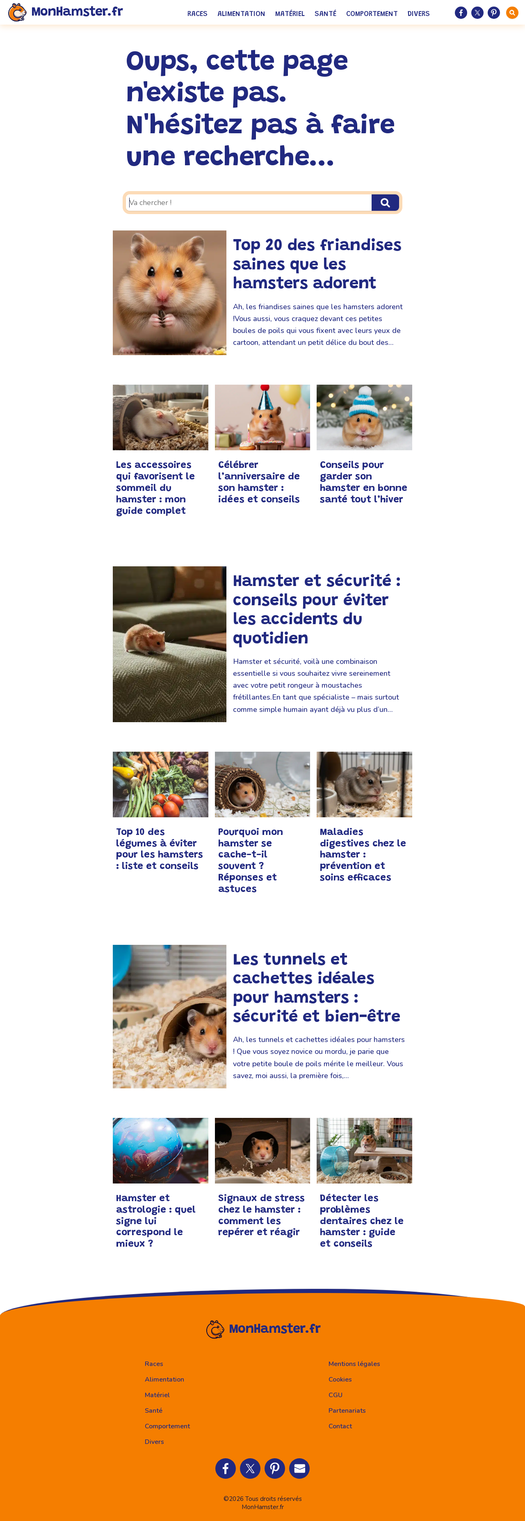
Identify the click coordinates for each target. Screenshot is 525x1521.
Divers (419, 14)
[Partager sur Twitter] (477, 13)
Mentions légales (354, 1363)
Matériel (290, 14)
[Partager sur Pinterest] (494, 13)
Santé (325, 14)
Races (197, 14)
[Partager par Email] (299, 1468)
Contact (340, 1426)
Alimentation (241, 14)
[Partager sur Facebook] (461, 13)
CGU (335, 1395)
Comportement (372, 14)
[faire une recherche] (512, 13)
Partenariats (347, 1410)
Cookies (340, 1379)
